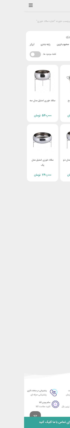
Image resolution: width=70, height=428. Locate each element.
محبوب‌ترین (39, 44)
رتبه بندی (21, 44)
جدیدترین (56, 44)
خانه (62, 21)
